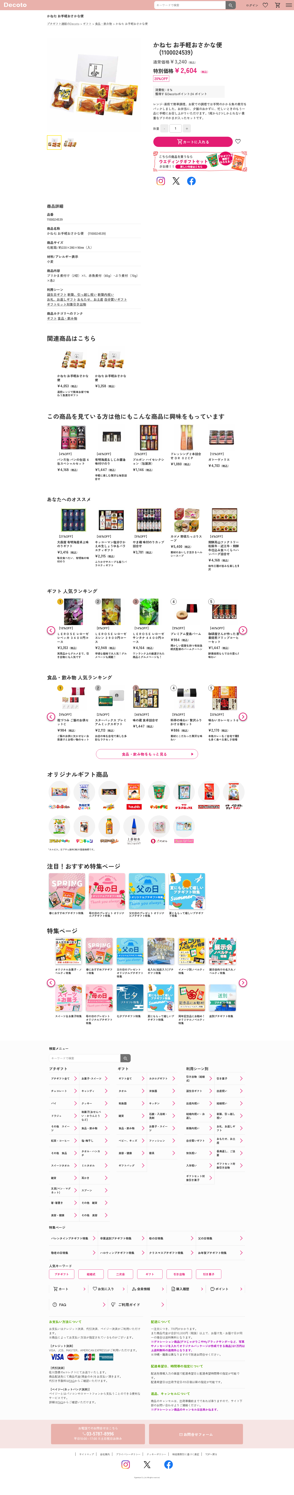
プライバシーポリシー (128, 1454)
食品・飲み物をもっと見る (144, 754)
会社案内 (105, 1454)
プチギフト (62, 1274)
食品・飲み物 (67, 318)
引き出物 (179, 1274)
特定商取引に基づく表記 (185, 1454)
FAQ (72, 1381)
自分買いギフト (115, 299)
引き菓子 (208, 1274)
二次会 (120, 1274)
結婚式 (91, 1274)
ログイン (252, 5)
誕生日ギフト (57, 294)
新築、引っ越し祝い (82, 294)
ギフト (52, 318)
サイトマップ (86, 1454)
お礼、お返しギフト (61, 299)
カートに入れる (193, 141)
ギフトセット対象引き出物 (66, 304)
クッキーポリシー (156, 1454)
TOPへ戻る (211, 1454)
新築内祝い (106, 294)
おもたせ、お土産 (90, 299)
